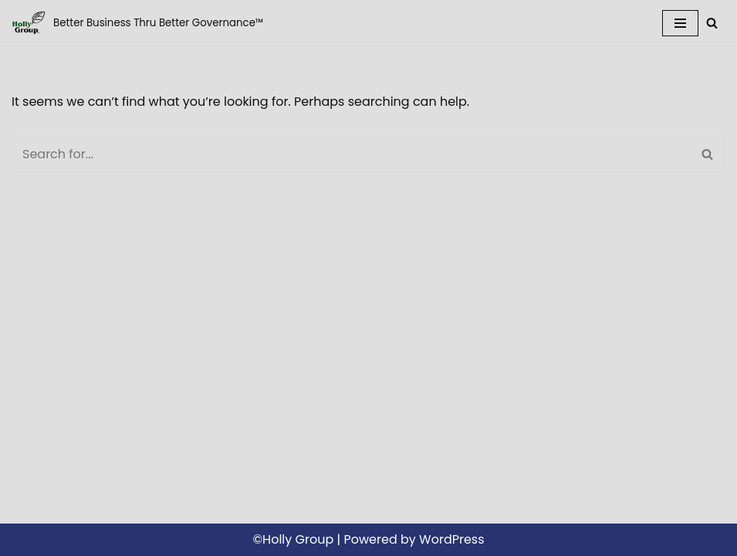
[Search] (712, 23)
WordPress (452, 539)
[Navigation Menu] (680, 23)
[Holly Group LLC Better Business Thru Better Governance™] (137, 23)
